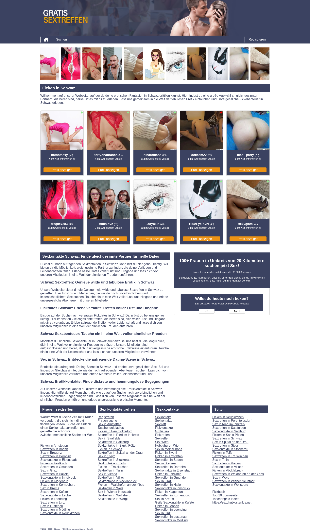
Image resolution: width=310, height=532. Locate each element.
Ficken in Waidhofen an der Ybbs (121, 484)
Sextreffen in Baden (54, 449)
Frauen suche (107, 420)
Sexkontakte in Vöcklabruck (117, 481)
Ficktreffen (162, 435)
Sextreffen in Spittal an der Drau (120, 452)
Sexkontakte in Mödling (171, 520)
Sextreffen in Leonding (171, 509)
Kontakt (90, 529)
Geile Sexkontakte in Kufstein (175, 502)
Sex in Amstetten (109, 424)
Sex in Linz (162, 513)
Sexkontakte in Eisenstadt (58, 459)
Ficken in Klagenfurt (54, 481)
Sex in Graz (48, 470)
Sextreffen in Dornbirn (55, 456)
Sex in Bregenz (51, 452)
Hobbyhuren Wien (167, 445)
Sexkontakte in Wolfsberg (230, 484)
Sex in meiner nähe (168, 449)
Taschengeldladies (111, 427)
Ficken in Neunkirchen (228, 417)
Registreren (106, 417)
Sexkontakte (163, 420)
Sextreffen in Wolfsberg (114, 495)
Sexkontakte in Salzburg (229, 431)
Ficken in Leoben (167, 506)
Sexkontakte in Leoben (56, 495)
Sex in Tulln (220, 459)
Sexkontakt (163, 417)
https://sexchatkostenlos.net (231, 502)
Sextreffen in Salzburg (113, 442)
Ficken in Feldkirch (53, 463)
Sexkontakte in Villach (227, 467)
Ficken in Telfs (222, 452)
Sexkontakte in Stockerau (230, 449)
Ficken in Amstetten (54, 445)
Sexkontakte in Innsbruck (58, 477)
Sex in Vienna (107, 474)
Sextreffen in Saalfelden (229, 427)
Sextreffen (162, 438)
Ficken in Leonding (53, 499)
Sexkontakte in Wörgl (113, 499)
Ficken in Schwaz (110, 449)
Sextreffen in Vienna (226, 463)
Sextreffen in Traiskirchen (230, 456)
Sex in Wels (220, 477)
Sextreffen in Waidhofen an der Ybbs (238, 474)
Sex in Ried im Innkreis (228, 424)
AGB (64, 529)
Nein (237, 311)
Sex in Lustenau (51, 506)
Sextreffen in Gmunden (56, 467)
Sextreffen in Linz (52, 502)
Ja (206, 311)
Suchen (61, 39)
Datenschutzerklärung (76, 529)
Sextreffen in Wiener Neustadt (233, 481)
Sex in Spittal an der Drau (230, 442)
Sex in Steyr (106, 456)
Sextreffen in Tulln (110, 470)
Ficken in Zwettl (166, 452)
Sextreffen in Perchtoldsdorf (231, 420)
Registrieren (257, 39)
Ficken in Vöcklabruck (227, 470)
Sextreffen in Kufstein (55, 491)
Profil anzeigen (62, 170)
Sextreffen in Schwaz (227, 438)
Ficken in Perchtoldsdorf (115, 431)
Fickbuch (218, 491)
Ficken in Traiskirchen (113, 467)
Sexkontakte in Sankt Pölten (117, 445)
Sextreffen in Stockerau (114, 459)
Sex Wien (161, 442)
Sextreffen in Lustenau (171, 516)
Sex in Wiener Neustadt (114, 491)
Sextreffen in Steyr (225, 445)
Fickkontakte (164, 427)
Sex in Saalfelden (110, 438)
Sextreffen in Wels (110, 488)
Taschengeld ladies (225, 499)
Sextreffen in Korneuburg (58, 484)
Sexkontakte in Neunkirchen (60, 513)
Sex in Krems (49, 488)
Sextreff (160, 424)
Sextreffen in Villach (112, 477)
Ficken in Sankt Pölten (228, 435)
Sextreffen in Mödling (55, 509)
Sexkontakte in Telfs (112, 463)
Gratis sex (162, 431)
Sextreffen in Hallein (54, 474)
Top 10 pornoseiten (225, 495)
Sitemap (57, 529)
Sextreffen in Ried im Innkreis (118, 435)
